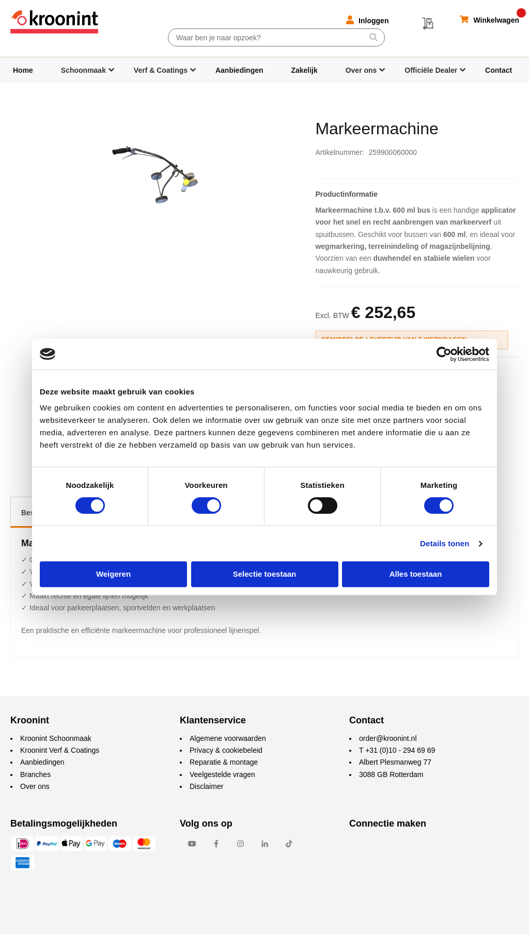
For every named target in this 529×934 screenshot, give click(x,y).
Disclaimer (206, 786)
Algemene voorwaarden (228, 738)
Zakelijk (304, 70)
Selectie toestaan (265, 573)
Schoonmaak (83, 70)
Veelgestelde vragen (222, 774)
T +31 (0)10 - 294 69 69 (397, 750)
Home (23, 70)
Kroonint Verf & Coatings (59, 750)
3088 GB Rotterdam (391, 774)
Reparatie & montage (224, 762)
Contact (498, 70)
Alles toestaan (416, 573)
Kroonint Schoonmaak (55, 738)
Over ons (361, 70)
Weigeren (113, 573)
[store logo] (54, 22)
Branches (35, 774)
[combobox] (276, 37)
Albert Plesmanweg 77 (395, 762)
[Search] (373, 37)
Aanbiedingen (239, 70)
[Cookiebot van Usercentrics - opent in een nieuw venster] (444, 354)
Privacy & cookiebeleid (226, 750)
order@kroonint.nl (388, 738)
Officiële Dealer (430, 70)
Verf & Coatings (161, 70)
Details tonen (444, 543)
